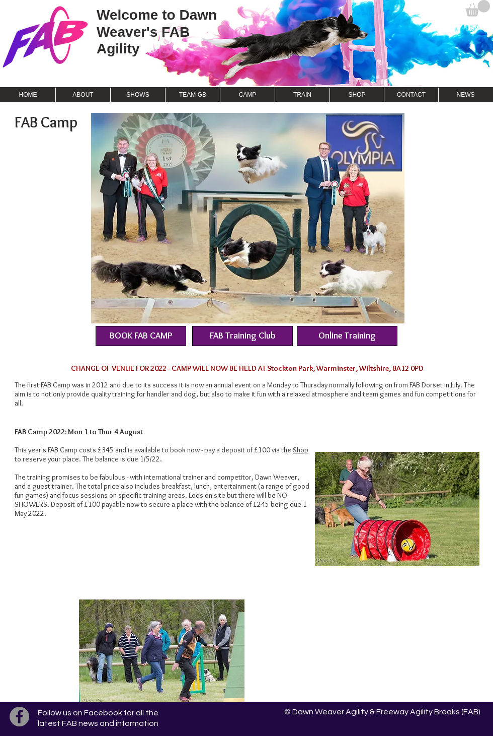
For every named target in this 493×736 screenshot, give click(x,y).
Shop (300, 449)
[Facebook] (19, 716)
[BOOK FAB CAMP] (141, 336)
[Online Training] (347, 336)
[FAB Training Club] (242, 336)
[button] (477, 8)
